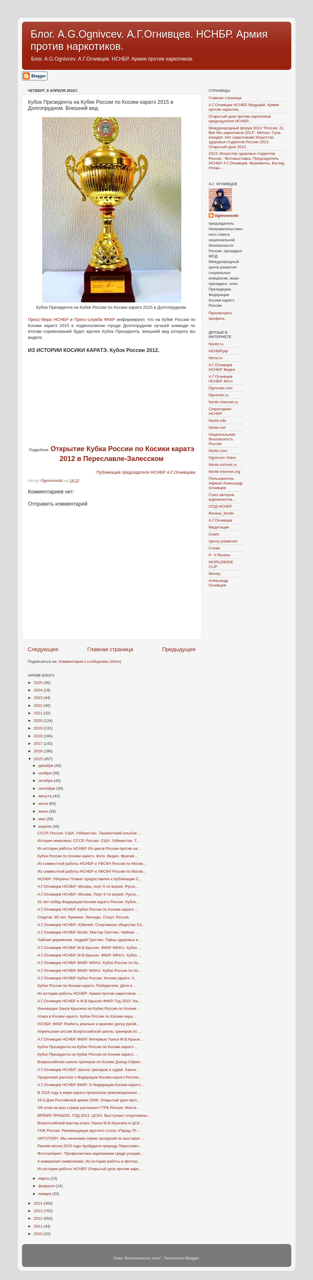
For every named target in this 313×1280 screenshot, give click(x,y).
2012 (38, 1218)
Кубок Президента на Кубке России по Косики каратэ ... (87, 1047)
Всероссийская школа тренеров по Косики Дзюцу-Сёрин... (90, 1062)
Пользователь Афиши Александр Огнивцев (226, 483)
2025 (38, 682)
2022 (38, 705)
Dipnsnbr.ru (219, 395)
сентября (47, 788)
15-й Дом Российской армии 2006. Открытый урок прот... (88, 1100)
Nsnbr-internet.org (224, 471)
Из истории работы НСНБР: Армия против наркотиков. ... (89, 993)
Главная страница (110, 649)
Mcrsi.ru (216, 358)
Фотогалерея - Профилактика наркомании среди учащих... (90, 1153)
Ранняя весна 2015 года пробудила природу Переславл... (89, 1146)
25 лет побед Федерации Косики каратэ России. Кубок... (88, 902)
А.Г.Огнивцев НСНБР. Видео (222, 367)
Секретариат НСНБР (220, 411)
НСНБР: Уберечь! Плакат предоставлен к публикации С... (89, 879)
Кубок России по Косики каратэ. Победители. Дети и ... (86, 985)
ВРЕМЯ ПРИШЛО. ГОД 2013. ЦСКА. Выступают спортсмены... (94, 1115)
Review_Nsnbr (221, 513)
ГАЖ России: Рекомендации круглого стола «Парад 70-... (89, 1130)
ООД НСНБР (220, 506)
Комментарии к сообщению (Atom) (90, 661)
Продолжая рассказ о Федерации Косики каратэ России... (89, 1077)
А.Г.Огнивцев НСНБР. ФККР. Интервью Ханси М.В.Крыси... (90, 1039)
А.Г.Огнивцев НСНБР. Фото (221, 378)
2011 (38, 1226)
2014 (38, 1203)
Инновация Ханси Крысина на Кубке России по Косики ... (89, 1008)
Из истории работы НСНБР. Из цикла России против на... (89, 848)
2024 (38, 690)
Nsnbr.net (217, 427)
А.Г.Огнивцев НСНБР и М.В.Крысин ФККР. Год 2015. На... (89, 1001)
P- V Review (219, 555)
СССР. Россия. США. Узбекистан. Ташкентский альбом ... (89, 833)
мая (43, 819)
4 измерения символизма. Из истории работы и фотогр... (89, 1161)
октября (46, 780)
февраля (47, 1186)
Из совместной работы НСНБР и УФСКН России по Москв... (91, 863)
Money (215, 573)
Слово (214, 548)
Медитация (219, 527)
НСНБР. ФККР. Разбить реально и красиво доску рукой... (88, 1024)
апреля (45, 826)
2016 (38, 751)
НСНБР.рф (218, 351)
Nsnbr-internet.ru (223, 402)
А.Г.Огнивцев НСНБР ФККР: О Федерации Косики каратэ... (90, 1085)
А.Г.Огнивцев (221, 520)
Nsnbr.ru (216, 344)
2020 (38, 720)
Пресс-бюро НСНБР (48, 319)
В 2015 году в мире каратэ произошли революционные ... (89, 1092)
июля (44, 803)
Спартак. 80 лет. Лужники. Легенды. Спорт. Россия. (83, 917)
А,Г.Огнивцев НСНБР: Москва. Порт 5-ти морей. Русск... (88, 894)
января (45, 1194)
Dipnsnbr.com (221, 388)
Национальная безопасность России (222, 439)
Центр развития (223, 541)
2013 (38, 1211)
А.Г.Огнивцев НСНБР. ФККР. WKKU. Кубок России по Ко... (89, 963)
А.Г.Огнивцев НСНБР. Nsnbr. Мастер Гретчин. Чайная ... (87, 932)
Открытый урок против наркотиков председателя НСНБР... (240, 118)
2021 (38, 713)
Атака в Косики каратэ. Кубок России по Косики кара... (86, 1016)
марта (44, 1178)
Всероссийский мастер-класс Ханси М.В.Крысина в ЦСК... (90, 1123)
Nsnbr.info (217, 420)
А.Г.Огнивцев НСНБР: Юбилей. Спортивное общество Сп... (91, 925)
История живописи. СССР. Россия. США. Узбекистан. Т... (88, 840)
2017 (38, 743)
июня (44, 811)
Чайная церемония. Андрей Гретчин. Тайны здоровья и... (89, 940)
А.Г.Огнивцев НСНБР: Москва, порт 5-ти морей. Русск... (87, 886)
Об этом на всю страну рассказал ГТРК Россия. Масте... (88, 1107)
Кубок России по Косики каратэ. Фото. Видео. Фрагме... (87, 856)
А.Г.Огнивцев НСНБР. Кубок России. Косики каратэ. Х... (87, 978)
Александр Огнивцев (218, 582)
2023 (38, 698)
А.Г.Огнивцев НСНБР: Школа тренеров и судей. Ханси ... (88, 1069)
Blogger (192, 1258)
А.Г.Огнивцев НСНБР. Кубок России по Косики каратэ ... (87, 909)
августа (46, 796)
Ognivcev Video (222, 457)
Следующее (43, 649)
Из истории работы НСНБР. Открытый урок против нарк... (89, 1169)
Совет (214, 534)
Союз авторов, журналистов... (222, 497)
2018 (38, 736)
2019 (38, 728)
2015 (38, 759)
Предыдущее (179, 649)
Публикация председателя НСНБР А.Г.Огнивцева (145, 472)
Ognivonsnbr (227, 215)
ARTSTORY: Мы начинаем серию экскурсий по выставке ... (90, 1138)
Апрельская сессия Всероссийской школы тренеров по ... (89, 1031)
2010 (38, 1234)
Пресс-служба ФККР (94, 319)
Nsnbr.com (218, 451)
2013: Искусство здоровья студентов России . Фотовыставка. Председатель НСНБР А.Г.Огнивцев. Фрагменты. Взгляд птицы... (246, 160)
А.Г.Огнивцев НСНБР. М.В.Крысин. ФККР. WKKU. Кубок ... (89, 947)
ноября (45, 773)
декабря (46, 765)
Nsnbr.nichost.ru (223, 464)
